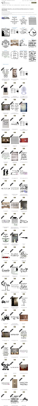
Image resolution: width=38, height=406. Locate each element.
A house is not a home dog (5, 312)
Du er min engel (32, 130)
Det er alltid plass (23, 213)
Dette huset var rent (14, 328)
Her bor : (32, 328)
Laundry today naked (32, 312)
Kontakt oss (28, 0)
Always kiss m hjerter (14, 180)
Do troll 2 (5, 213)
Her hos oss (32, 279)
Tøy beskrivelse (23, 279)
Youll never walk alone (23, 130)
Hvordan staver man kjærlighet (32, 180)
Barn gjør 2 (32, 376)
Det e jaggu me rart (14, 312)
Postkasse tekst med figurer (15, 113)
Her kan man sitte (32, 196)
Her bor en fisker (14, 376)
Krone (23, 376)
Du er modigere (5, 376)
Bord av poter (6, 328)
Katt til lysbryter (23, 312)
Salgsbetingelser (31, 0)
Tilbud (25, 0)
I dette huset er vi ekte (23, 180)
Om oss (34, 0)
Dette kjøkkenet (5, 180)
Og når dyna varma (23, 96)
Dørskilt (32, 113)
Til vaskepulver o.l (32, 96)
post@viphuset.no (3, 403)
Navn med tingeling (23, 113)
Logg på (23, 0)
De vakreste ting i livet (5, 279)
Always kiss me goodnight (6, 130)
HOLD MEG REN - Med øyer (23, 196)
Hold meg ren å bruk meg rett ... (14, 96)
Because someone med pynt (14, 196)
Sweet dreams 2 (14, 213)
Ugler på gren (23, 328)
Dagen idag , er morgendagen (32, 213)
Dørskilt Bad (5, 113)
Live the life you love (14, 279)
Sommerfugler (14, 130)
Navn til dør (5, 96)
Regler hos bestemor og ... (5, 196)
